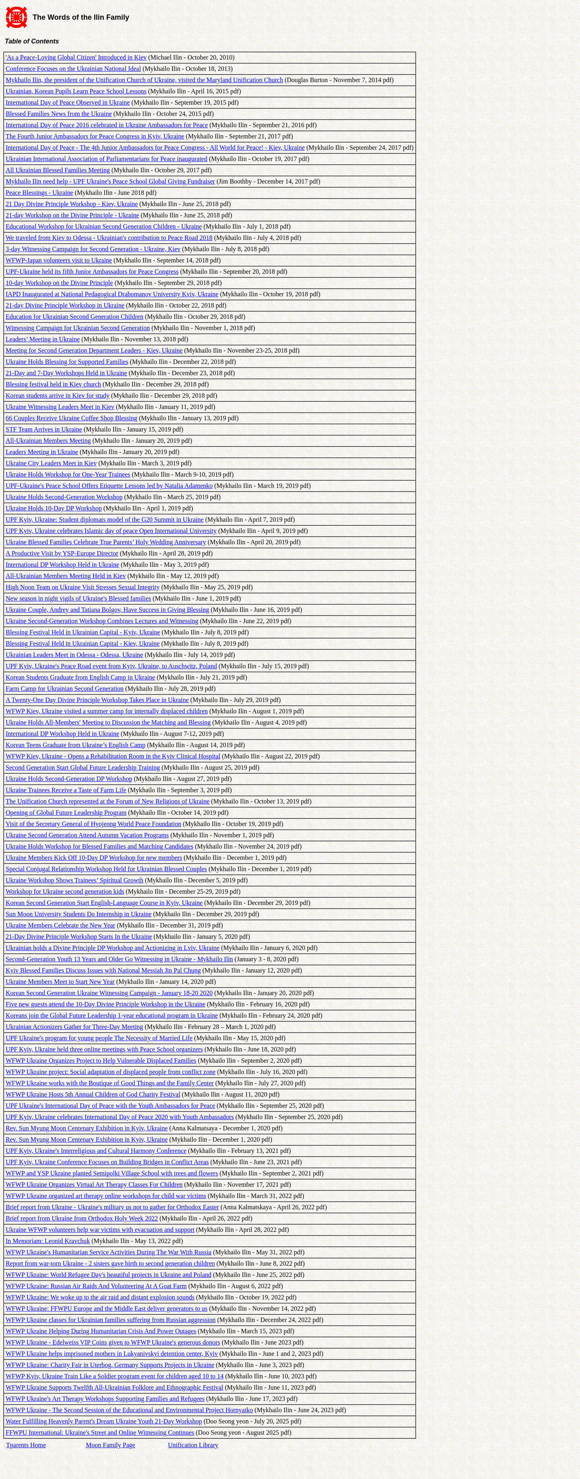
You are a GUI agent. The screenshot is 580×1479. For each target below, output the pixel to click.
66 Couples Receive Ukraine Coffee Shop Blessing (71, 418)
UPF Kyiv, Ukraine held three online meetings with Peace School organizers (104, 1049)
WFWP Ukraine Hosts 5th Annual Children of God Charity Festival (93, 1094)
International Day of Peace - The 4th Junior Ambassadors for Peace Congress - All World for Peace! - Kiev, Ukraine (155, 147)
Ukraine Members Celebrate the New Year (60, 925)
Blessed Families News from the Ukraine (59, 113)
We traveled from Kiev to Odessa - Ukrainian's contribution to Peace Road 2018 (109, 237)
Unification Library (193, 1445)
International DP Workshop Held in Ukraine (62, 564)
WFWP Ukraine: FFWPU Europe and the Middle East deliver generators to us (106, 1308)
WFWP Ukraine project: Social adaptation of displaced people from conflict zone (110, 1071)
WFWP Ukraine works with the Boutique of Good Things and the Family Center (109, 1083)
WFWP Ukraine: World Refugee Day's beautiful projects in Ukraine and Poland (108, 1274)
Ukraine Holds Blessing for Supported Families (67, 361)
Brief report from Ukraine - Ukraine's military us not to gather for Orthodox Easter (112, 1207)
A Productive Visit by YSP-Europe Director (62, 553)
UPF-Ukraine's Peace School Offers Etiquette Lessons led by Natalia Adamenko (109, 485)
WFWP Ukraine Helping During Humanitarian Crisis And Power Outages (101, 1331)
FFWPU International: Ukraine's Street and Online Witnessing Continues (100, 1432)
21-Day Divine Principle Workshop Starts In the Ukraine (79, 936)
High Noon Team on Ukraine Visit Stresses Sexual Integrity (83, 587)
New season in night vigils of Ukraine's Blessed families (78, 598)
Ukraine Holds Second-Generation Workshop (64, 497)
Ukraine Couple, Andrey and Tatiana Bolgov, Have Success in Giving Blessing (107, 609)
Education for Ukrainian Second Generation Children (74, 316)
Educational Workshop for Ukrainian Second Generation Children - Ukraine (104, 226)
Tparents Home (26, 1445)
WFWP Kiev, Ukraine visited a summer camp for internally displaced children (107, 711)
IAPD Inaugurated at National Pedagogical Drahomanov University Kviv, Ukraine (112, 294)
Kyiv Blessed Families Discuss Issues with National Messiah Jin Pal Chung (103, 970)
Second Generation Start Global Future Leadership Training (83, 767)
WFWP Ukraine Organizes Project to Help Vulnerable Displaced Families (101, 1060)
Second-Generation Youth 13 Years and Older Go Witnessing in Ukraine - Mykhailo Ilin (119, 959)
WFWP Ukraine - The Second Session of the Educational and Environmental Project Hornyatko (129, 1410)
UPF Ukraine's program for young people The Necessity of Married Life (99, 1038)
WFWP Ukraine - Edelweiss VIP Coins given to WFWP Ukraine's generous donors (113, 1342)
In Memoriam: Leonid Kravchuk (48, 1240)
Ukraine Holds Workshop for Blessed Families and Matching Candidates (99, 846)
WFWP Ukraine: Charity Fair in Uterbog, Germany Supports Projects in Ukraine (110, 1364)
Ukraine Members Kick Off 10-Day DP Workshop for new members (94, 857)
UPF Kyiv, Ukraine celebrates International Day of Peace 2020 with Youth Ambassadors (120, 1116)
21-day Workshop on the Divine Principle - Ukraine (72, 215)
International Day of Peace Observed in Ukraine (68, 102)
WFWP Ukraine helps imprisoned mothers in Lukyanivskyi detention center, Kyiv (112, 1353)
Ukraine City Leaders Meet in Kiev (51, 463)
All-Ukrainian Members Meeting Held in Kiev (66, 575)
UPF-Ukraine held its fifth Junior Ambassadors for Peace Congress (92, 271)
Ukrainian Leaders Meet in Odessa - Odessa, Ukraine (74, 654)
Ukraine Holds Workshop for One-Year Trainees (68, 474)
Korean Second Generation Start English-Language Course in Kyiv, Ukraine (104, 902)
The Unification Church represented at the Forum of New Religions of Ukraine (107, 801)
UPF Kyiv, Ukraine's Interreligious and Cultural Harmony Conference (96, 1150)
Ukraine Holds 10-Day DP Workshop (54, 508)
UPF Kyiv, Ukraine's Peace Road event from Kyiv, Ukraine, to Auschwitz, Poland (111, 666)
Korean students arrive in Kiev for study (58, 395)
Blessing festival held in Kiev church (53, 384)
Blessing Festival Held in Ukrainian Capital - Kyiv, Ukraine (83, 632)
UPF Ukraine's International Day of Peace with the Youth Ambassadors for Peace (110, 1105)
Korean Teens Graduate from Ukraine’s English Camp (75, 745)
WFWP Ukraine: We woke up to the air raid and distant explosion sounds (100, 1297)
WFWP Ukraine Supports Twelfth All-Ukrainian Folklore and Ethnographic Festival (114, 1387)
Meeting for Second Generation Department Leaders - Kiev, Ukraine (94, 350)
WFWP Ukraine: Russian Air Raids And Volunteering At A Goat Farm (96, 1286)
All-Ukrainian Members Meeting (48, 440)
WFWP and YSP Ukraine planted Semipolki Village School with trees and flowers (112, 1173)
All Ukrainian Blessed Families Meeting (58, 170)
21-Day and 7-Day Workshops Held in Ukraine (66, 373)
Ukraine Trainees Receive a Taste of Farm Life (66, 790)
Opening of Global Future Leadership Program (66, 812)
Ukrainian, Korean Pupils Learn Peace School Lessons (76, 91)
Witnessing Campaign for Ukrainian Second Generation (78, 327)
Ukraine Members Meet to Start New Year (60, 981)
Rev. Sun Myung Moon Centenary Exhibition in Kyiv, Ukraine (87, 1128)
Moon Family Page (110, 1445)
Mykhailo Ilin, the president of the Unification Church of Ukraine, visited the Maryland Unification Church (144, 79)
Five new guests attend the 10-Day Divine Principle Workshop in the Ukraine (105, 1004)
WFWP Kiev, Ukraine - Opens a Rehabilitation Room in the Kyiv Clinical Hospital (113, 756)
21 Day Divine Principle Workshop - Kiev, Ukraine (72, 203)
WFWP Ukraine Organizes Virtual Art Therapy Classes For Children (94, 1184)
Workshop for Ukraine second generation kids (65, 891)
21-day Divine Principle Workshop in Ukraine (65, 305)
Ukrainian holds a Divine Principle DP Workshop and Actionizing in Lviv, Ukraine (113, 947)
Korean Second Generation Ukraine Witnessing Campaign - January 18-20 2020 (109, 992)
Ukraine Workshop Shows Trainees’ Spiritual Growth (74, 880)
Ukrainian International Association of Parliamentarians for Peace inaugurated (106, 158)
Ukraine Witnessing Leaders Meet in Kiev (60, 406)
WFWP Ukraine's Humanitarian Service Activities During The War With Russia (108, 1252)
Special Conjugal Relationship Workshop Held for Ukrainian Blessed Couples (106, 869)
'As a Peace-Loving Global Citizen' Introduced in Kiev (76, 57)
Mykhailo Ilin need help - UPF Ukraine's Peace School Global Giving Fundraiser (110, 181)
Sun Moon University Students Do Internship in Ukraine (78, 914)
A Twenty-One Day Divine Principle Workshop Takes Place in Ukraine (97, 699)
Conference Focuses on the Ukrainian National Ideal (73, 68)
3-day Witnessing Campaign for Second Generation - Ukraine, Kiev (93, 249)
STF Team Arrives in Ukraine (44, 429)
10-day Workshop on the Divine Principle (59, 282)
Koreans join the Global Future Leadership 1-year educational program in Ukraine (112, 1015)
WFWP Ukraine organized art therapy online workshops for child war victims (106, 1195)
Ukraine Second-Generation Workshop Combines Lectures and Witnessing (102, 621)
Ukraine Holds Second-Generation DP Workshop (69, 778)
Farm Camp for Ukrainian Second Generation (65, 688)
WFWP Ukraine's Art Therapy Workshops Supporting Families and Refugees (105, 1398)
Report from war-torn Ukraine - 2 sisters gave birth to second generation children (110, 1263)
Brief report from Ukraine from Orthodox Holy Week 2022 (82, 1218)
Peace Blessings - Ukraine (39, 192)
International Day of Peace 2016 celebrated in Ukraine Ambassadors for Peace (107, 125)
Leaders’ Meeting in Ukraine (43, 339)
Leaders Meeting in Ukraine (42, 451)
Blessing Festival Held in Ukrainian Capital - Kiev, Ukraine (83, 643)
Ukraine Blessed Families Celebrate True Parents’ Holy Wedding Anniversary (106, 542)
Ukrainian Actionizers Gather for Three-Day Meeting (74, 1026)
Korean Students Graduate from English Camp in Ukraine (80, 677)
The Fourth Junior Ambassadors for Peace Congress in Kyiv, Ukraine (95, 136)
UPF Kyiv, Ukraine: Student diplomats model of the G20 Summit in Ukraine (104, 519)
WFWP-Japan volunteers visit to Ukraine (59, 260)
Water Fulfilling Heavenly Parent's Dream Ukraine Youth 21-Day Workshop (104, 1421)
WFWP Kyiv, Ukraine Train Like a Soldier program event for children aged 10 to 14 (115, 1376)
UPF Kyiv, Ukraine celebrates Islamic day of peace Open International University (111, 530)
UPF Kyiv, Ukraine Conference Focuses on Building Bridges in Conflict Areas (107, 1162)
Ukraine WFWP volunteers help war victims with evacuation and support (100, 1229)
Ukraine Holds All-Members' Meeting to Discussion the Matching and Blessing (108, 722)
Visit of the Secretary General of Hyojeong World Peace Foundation (93, 823)
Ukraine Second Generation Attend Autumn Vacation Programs (87, 835)
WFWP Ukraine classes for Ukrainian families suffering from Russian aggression (110, 1319)
